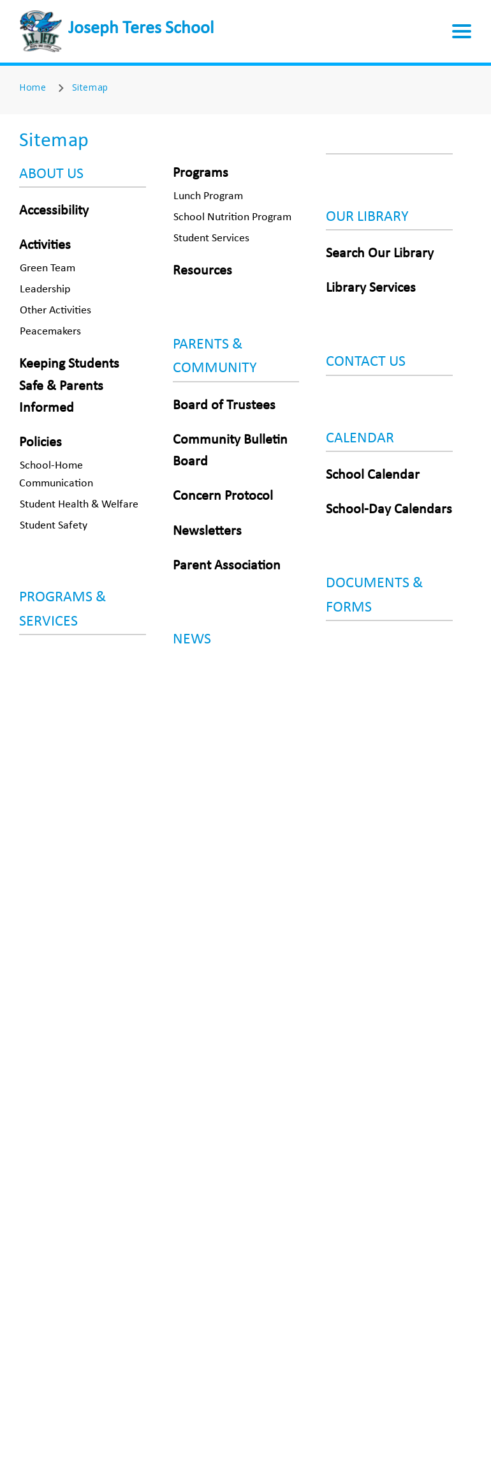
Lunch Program (208, 196)
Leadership (45, 289)
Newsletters (207, 531)
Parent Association (227, 566)
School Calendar (373, 475)
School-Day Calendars (389, 509)
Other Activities (55, 310)
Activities (45, 245)
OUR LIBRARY (367, 217)
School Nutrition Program (232, 217)
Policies (40, 442)
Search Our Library (380, 253)
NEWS (192, 639)
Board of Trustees (224, 405)
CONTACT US (366, 362)
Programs (200, 173)
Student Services (211, 238)
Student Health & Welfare (79, 505)
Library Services (371, 288)
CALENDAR (360, 438)
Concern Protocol (223, 496)
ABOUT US (51, 174)
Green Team (47, 268)
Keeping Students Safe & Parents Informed (69, 386)
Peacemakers (50, 332)
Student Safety (53, 526)
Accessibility (54, 211)
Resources (202, 271)
